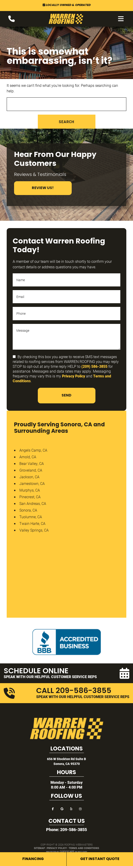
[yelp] (71, 808)
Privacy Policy (73, 376)
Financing (33, 859)
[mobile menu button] (121, 19)
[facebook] (52, 808)
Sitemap (39, 848)
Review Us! (43, 188)
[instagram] (80, 808)
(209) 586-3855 (94, 366)
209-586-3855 (73, 829)
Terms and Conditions (84, 848)
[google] (62, 808)
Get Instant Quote (99, 859)
